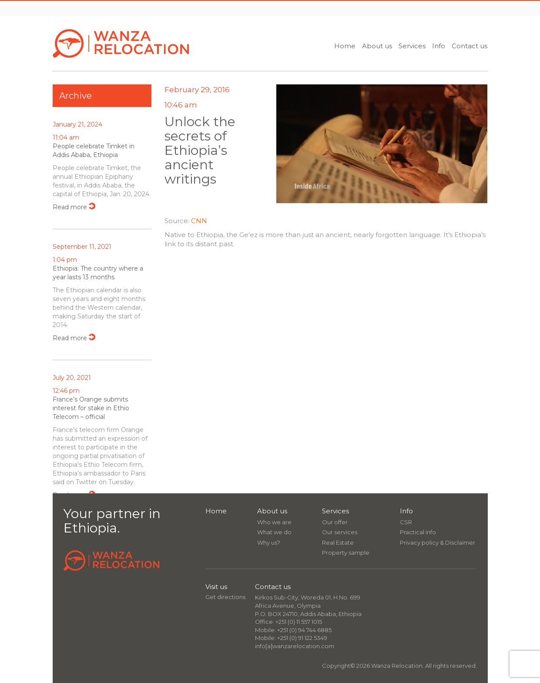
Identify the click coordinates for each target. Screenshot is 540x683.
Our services (339, 532)
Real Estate (338, 542)
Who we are (274, 522)
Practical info (418, 532)
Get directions (225, 596)
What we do (274, 532)
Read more (70, 207)
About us (377, 46)
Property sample (345, 552)
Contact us (469, 46)
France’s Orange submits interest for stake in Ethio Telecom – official (91, 408)
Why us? (268, 542)
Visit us (216, 587)
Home (345, 46)
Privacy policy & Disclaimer (437, 542)
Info (438, 46)
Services (412, 46)
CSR (406, 522)
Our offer (335, 522)
